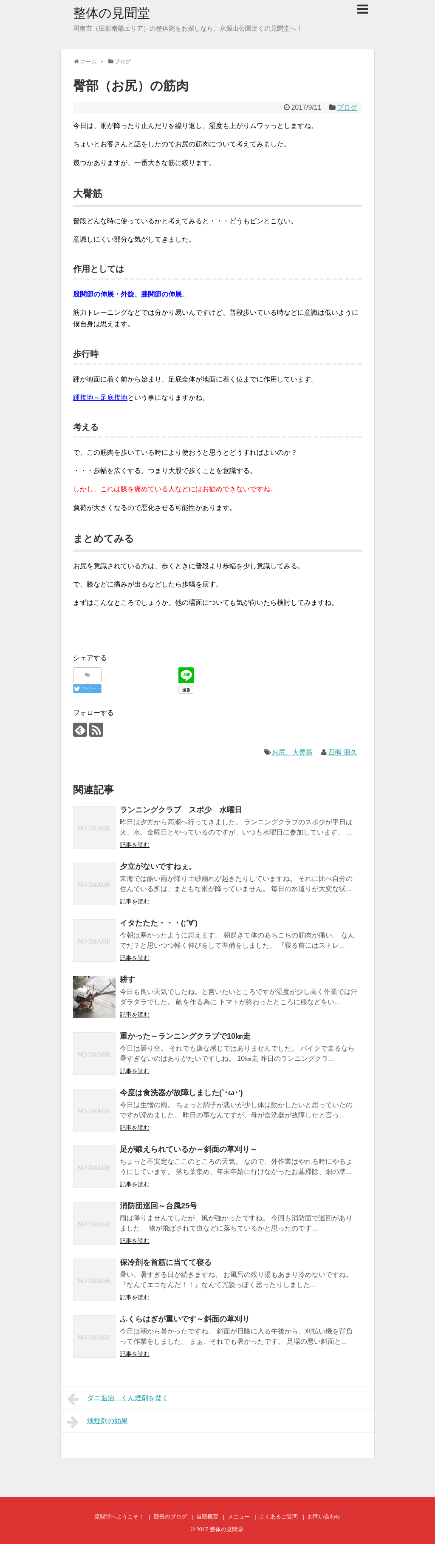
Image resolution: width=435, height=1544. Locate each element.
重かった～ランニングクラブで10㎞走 (185, 1036)
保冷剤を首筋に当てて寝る (166, 1262)
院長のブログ (170, 1516)
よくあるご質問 (278, 1516)
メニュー (239, 1516)
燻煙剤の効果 (97, 1422)
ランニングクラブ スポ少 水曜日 (181, 810)
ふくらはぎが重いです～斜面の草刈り (185, 1319)
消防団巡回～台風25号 (158, 1206)
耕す (127, 979)
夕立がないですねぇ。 (158, 866)
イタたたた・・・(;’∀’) (159, 923)
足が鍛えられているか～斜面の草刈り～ (188, 1149)
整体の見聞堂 (111, 13)
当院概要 (207, 1516)
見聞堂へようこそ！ (119, 1516)
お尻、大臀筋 (292, 752)
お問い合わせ (324, 1516)
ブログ (347, 107)
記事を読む (135, 844)
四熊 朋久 (342, 752)
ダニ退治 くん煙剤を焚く (118, 1399)
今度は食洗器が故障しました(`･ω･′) (181, 1092)
